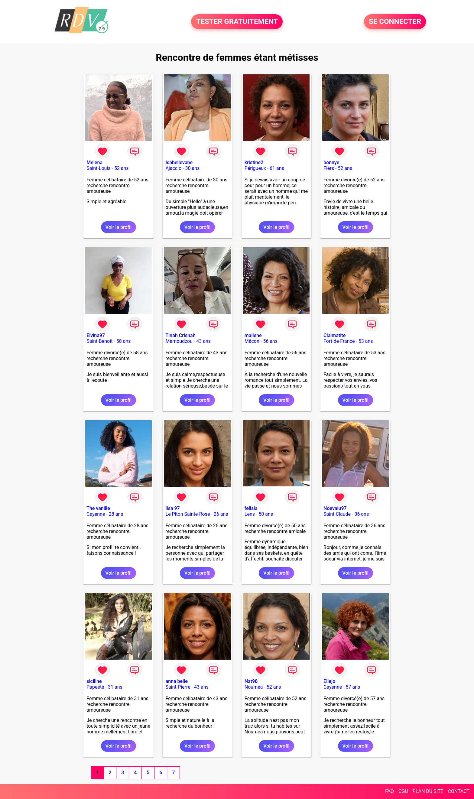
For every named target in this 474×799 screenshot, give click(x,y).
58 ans (123, 341)
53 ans (366, 341)
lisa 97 (173, 508)
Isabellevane (179, 162)
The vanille (98, 508)
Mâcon (252, 341)
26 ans (221, 514)
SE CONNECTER (395, 22)
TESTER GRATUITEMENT (237, 22)
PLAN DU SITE (428, 791)
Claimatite (334, 335)
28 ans (116, 514)
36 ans (361, 514)
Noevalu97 (335, 508)
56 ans (270, 341)
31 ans (115, 687)
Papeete (95, 687)
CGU (403, 791)
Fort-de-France (339, 341)
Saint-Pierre (178, 687)
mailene (253, 335)
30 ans (192, 168)
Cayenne (95, 514)
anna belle (177, 681)
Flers (328, 168)
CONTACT (458, 791)
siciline (94, 681)
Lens (250, 514)
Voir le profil (118, 227)
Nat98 (251, 681)
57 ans (353, 687)
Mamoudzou (179, 341)
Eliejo (329, 681)
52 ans (121, 168)
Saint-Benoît (99, 341)
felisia (251, 508)
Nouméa (254, 687)
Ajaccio (174, 168)
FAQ (389, 791)
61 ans (277, 168)
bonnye (331, 162)
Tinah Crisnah (181, 335)
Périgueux (255, 168)
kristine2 (254, 162)
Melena (94, 162)
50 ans (265, 514)
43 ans (203, 341)
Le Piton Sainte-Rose (188, 514)
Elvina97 (95, 335)
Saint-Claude (337, 514)
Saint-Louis (98, 168)
